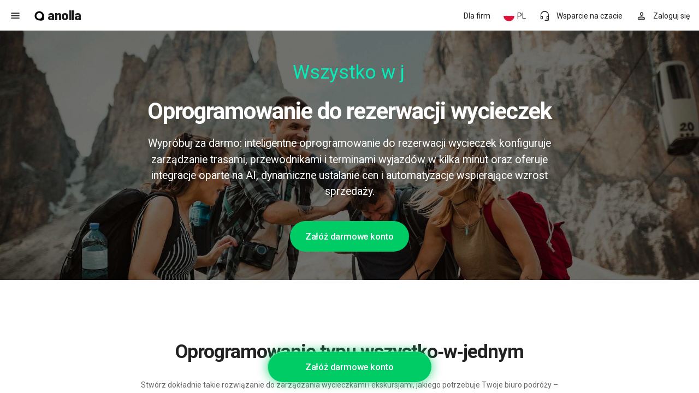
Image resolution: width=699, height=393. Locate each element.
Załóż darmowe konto (349, 236)
